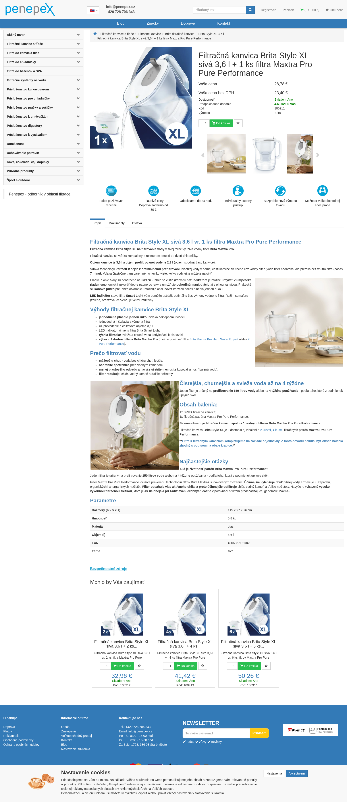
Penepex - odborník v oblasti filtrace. (40, 194)
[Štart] (94, 34)
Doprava (188, 23)
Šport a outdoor (18, 180)
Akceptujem (297, 773)
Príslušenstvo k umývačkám (27, 116)
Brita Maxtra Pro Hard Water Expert (213, 339)
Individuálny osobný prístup (238, 196)
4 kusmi (278, 430)
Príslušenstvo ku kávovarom (28, 89)
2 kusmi (265, 430)
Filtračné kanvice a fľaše (25, 44)
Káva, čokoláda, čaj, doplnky (28, 162)
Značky (153, 23)
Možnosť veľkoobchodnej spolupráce (322, 196)
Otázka (137, 223)
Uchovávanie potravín (23, 153)
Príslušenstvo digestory (24, 125)
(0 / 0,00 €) (310, 10)
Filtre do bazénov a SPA (24, 71)
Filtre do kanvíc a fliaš (23, 53)
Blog (121, 23)
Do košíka (221, 123)
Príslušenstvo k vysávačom (27, 135)
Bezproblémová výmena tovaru (280, 196)
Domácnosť (15, 144)
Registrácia (268, 10)
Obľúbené (334, 10)
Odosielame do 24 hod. (196, 194)
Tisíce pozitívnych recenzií (111, 196)
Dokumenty (117, 223)
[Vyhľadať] (250, 10)
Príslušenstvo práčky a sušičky (30, 107)
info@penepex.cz (120, 7)
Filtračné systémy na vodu (26, 80)
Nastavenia (274, 773)
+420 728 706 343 (120, 12)
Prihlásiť (288, 10)
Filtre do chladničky (21, 62)
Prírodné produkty (20, 171)
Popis (97, 223)
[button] (76, 34)
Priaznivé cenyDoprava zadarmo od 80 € (153, 198)
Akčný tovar (16, 35)
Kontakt (223, 23)
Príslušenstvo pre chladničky (28, 98)
